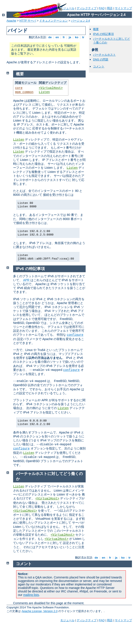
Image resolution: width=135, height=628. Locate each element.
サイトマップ (123, 8)
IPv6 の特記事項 (103, 34)
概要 (96, 29)
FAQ (102, 8)
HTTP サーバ (27, 20)
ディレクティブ (87, 8)
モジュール (67, 8)
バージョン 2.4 (80, 20)
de (50, 37)
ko (76, 37)
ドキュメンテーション (53, 20)
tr (83, 37)
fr (64, 37)
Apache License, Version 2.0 (40, 611)
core (18, 88)
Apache (11, 20)
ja (70, 37)
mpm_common (24, 92)
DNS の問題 (100, 59)
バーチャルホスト (104, 54)
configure (75, 335)
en (57, 37)
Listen (44, 92)
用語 (109, 8)
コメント (98, 66)
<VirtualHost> (51, 88)
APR (26, 280)
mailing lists (31, 595)
